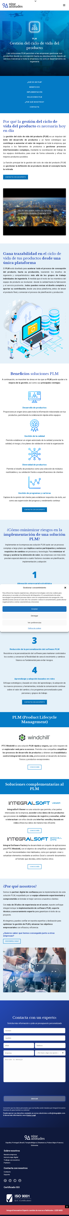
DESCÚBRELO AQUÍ (12, 941)
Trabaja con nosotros (12, 1160)
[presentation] (22, 1089)
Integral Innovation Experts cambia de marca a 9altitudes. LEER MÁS (34, 1210)
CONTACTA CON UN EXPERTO (15, 177)
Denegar (34, 616)
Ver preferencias (34, 622)
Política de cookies (34, 628)
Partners (7, 1163)
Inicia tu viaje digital (11, 1157)
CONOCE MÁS (34, 767)
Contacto (7, 1172)
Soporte (7, 1174)
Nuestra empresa (10, 1154)
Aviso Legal (31, 1115)
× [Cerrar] (67, 1206)
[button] (65, 587)
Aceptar (34, 609)
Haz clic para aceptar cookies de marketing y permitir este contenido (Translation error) (34, 211)
